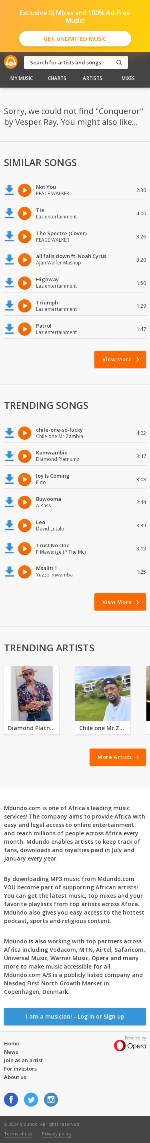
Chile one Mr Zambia (102, 728)
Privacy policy (57, 1134)
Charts (57, 78)
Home (11, 1043)
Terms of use (18, 1134)
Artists (92, 78)
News (11, 1051)
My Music (21, 78)
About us (15, 1077)
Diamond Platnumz (31, 728)
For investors (20, 1068)
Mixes (128, 78)
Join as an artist (23, 1060)
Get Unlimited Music (75, 38)
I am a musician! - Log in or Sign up (75, 1016)
